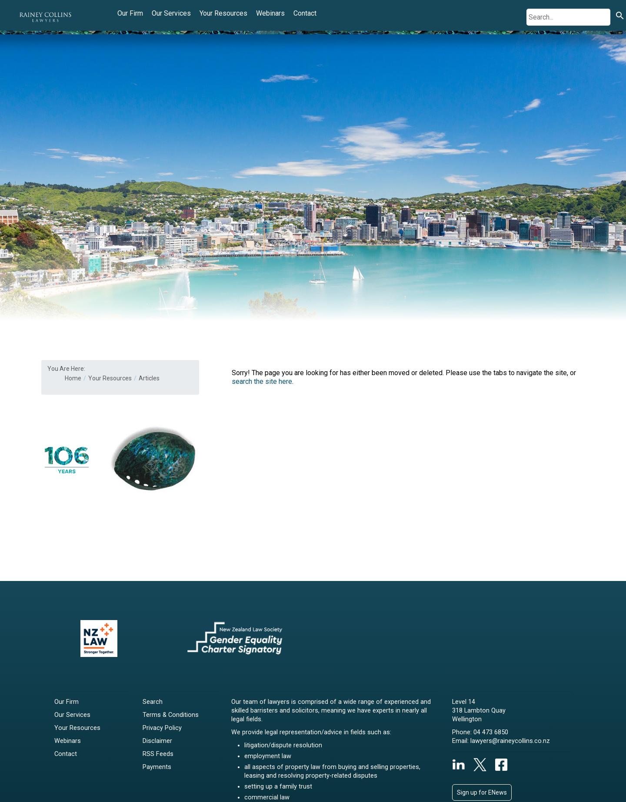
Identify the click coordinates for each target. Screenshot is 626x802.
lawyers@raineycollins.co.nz (510, 741)
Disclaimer (157, 741)
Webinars (270, 13)
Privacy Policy (162, 728)
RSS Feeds (158, 754)
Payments (157, 767)
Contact (304, 13)
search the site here (262, 381)
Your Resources (223, 13)
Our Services (171, 13)
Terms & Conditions (171, 715)
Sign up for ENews (482, 792)
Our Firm (130, 13)
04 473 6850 (490, 732)
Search (153, 702)
